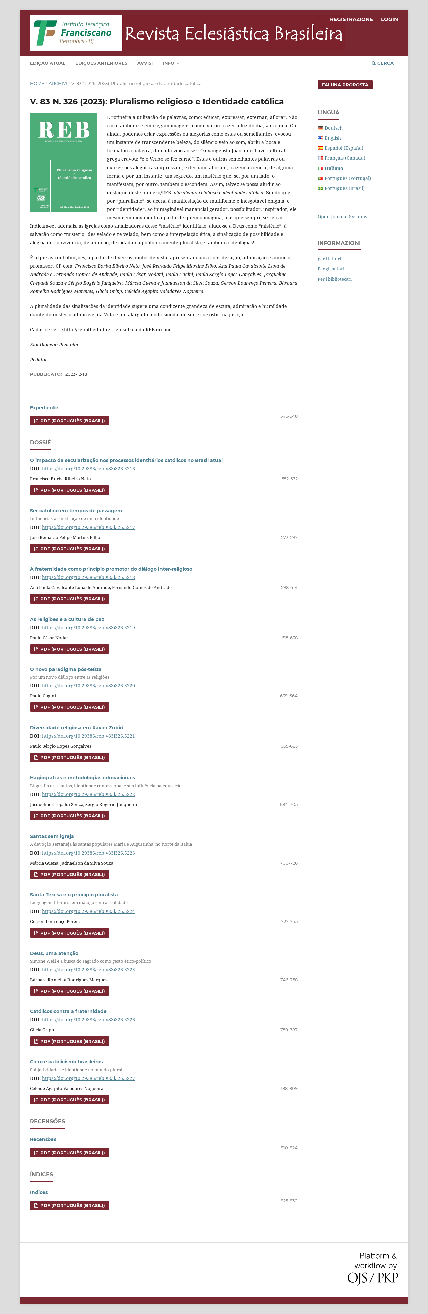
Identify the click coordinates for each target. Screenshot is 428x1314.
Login (389, 19)
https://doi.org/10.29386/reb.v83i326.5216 (88, 468)
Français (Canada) (345, 158)
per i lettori (329, 259)
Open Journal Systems (342, 216)
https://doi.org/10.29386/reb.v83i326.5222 (88, 794)
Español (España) (344, 148)
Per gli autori (331, 269)
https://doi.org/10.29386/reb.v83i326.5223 (88, 853)
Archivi (58, 83)
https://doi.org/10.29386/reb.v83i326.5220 (88, 685)
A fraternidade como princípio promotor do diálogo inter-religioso (111, 569)
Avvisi (145, 63)
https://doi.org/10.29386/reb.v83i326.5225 (88, 969)
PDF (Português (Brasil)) (72, 420)
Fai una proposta (345, 84)
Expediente (44, 408)
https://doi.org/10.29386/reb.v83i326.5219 (88, 627)
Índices (39, 1192)
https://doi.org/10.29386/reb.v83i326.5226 (88, 1019)
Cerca (383, 63)
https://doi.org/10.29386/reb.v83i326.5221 (88, 736)
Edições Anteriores (101, 63)
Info (169, 63)
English (333, 138)
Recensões (43, 1139)
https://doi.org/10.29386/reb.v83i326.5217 (88, 527)
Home (37, 83)
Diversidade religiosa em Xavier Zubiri (76, 728)
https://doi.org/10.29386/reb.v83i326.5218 (88, 577)
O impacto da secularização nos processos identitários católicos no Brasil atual (126, 460)
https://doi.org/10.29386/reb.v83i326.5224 (88, 911)
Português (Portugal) (348, 178)
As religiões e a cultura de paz (67, 619)
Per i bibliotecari (335, 279)
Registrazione (351, 19)
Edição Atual (47, 63)
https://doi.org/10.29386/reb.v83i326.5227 (88, 1078)
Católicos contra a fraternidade (68, 1011)
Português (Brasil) (345, 188)
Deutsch (334, 128)
